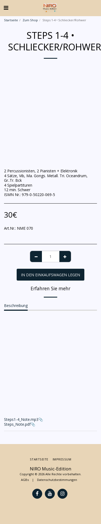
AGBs (25, 480)
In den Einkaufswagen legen (50, 274)
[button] (5, 7)
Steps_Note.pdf (17, 424)
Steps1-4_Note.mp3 (21, 419)
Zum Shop (30, 20)
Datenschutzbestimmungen (57, 480)
